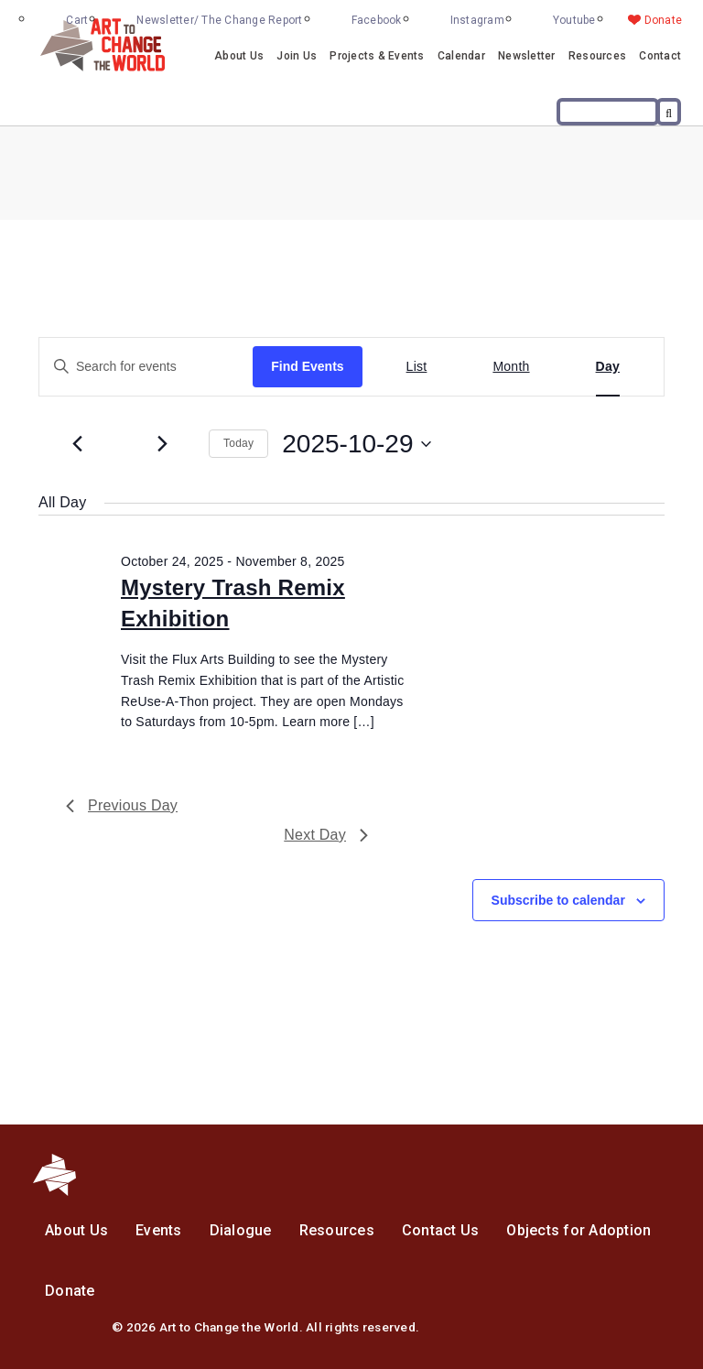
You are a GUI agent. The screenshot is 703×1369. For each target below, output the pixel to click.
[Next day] (162, 444)
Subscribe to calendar (558, 900)
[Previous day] (77, 444)
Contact (660, 55)
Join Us (296, 55)
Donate (663, 20)
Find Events (307, 366)
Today (238, 443)
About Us (239, 55)
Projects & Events (377, 55)
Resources (597, 55)
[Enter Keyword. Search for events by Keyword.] (146, 367)
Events (158, 1230)
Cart (77, 20)
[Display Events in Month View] (510, 367)
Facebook (377, 20)
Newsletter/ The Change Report (219, 20)
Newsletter (527, 55)
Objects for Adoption (578, 1230)
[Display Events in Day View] (608, 367)
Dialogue (241, 1230)
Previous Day (122, 805)
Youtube (574, 20)
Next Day (326, 834)
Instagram (477, 20)
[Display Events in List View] (416, 367)
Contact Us (441, 1230)
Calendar (461, 55)
